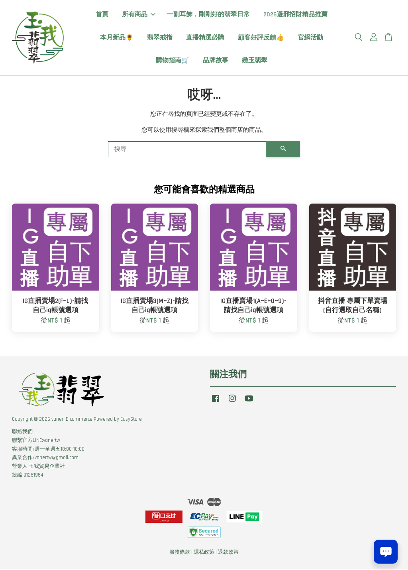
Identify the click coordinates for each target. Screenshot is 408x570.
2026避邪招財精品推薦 (295, 15)
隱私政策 (204, 553)
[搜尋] (187, 150)
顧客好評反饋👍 (261, 38)
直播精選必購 (205, 38)
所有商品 (138, 15)
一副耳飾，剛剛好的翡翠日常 (208, 15)
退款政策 (228, 553)
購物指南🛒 (172, 61)
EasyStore (131, 420)
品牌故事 (215, 61)
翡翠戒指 (160, 38)
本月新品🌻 (116, 38)
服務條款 (179, 553)
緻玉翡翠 (254, 61)
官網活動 (310, 38)
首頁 (102, 15)
